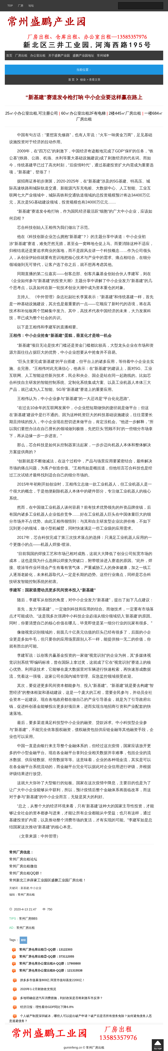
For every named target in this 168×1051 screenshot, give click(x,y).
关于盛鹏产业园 (59, 55)
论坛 (31, 5)
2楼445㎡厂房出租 (125, 113)
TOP (10, 5)
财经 (23, 940)
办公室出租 (38, 55)
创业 (83, 79)
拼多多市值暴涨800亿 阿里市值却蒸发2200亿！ (52, 980)
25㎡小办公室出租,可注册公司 (31, 113)
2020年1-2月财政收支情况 (38, 989)
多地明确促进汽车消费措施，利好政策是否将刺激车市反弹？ (61, 998)
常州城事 (103, 55)
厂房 (20, 5)
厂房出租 (21, 55)
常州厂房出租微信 (23, 866)
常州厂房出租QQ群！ (26, 873)
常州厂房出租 (26, 894)
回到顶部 (158, 1045)
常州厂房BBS (28, 918)
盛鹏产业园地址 (83, 55)
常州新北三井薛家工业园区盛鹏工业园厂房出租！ (47, 880)
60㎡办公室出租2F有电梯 (83, 113)
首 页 (71, 79)
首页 (9, 55)
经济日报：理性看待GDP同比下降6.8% (47, 1007)
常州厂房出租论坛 (23, 859)
